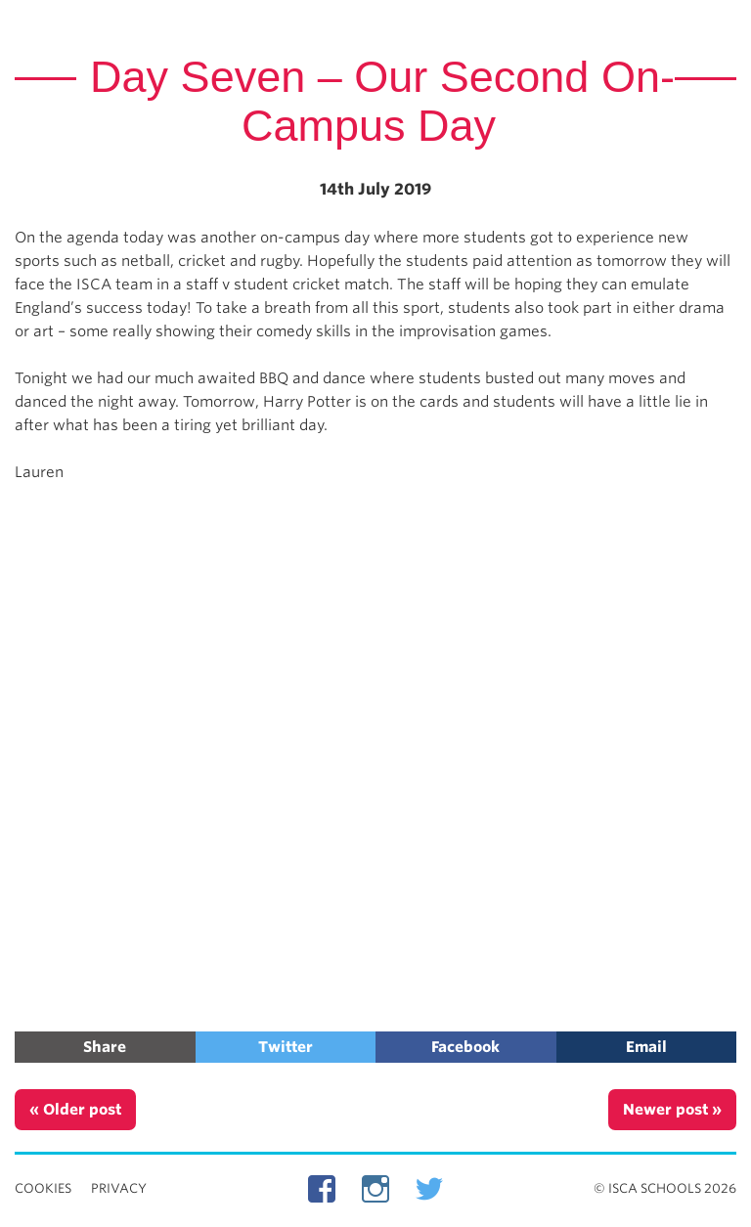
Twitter (285, 1047)
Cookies (43, 1188)
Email (646, 1047)
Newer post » (672, 1109)
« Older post (75, 1109)
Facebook (465, 1047)
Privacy (119, 1188)
